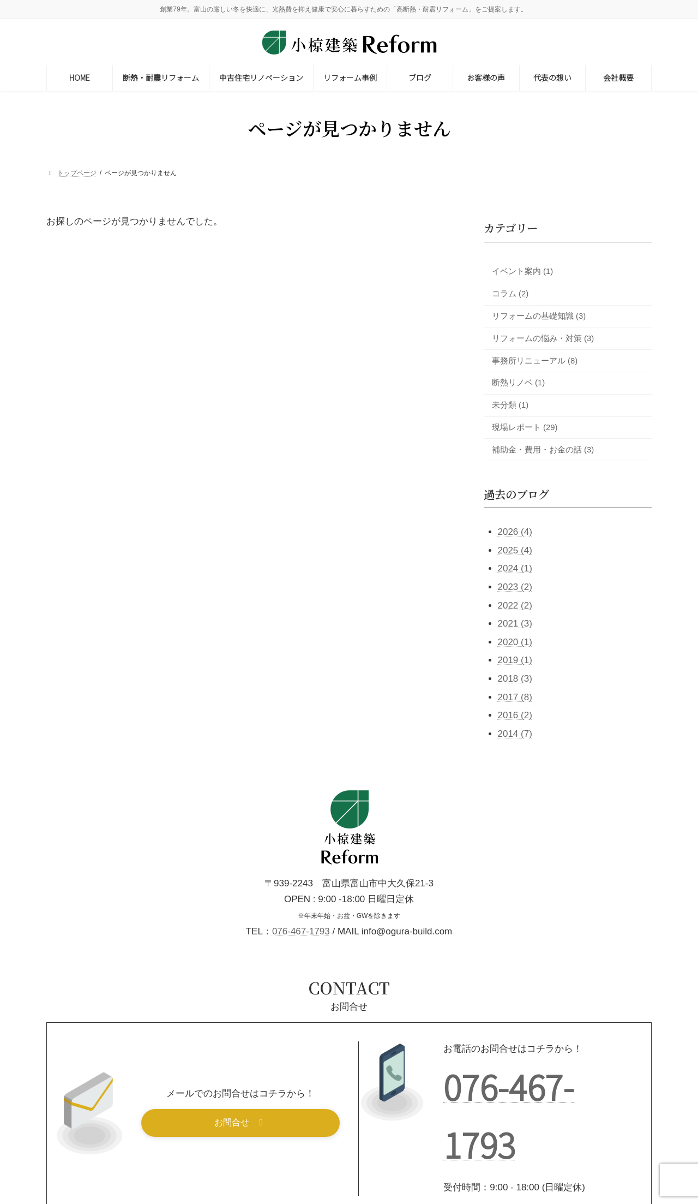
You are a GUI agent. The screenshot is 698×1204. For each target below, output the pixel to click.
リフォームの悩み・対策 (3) (543, 337)
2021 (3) (515, 623)
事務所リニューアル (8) (534, 360)
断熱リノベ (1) (518, 382)
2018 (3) (515, 678)
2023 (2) (515, 587)
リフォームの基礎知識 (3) (539, 316)
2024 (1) (515, 568)
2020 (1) (515, 641)
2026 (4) (515, 532)
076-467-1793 (301, 931)
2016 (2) (515, 715)
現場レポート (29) (525, 427)
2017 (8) (515, 697)
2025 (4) (515, 550)
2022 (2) (515, 605)
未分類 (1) (510, 405)
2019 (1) (515, 660)
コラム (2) (510, 293)
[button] (240, 1123)
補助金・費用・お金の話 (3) (543, 449)
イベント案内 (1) (522, 271)
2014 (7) (515, 733)
